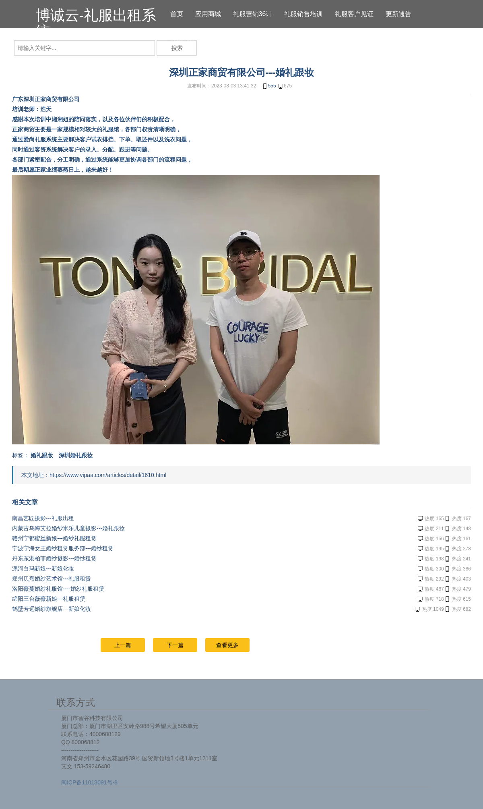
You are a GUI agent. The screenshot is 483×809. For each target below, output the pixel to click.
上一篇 (122, 645)
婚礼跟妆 (42, 455)
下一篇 (175, 645)
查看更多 (227, 645)
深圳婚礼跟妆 (76, 455)
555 (269, 86)
